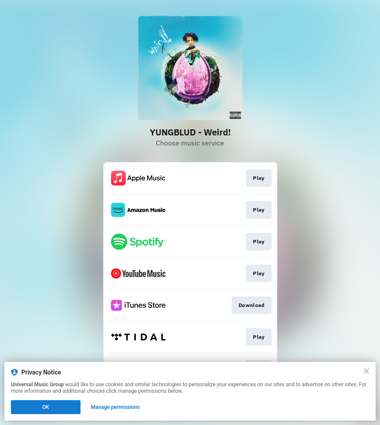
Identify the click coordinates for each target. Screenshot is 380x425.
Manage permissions (115, 407)
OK (45, 407)
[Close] (366, 371)
